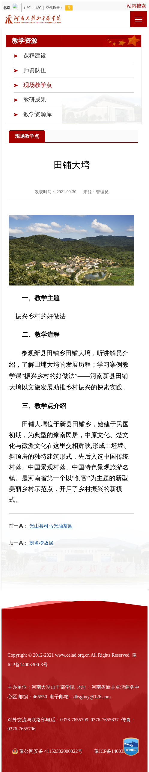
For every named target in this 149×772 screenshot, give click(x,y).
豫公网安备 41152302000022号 (48, 749)
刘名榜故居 (40, 543)
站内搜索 (136, 5)
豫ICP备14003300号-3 (116, 749)
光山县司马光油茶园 (50, 525)
